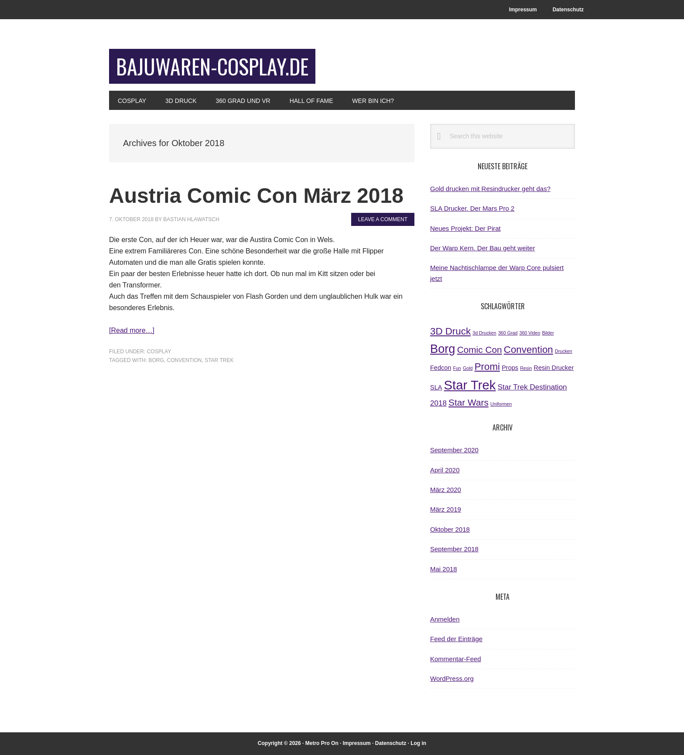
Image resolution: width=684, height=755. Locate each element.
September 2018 (454, 549)
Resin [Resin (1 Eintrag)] (526, 368)
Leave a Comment (382, 219)
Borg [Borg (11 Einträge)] (442, 348)
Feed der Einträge (456, 638)
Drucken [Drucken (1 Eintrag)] (563, 351)
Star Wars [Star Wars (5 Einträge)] (468, 402)
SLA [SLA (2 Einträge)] (436, 387)
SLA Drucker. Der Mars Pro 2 (472, 208)
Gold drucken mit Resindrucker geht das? (490, 188)
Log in (418, 743)
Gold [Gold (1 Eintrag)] (468, 368)
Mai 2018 (443, 569)
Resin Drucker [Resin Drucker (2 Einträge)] (554, 367)
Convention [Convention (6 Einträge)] (528, 349)
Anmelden (445, 619)
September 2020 (454, 450)
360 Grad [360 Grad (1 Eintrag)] (507, 332)
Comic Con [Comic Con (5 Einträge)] (479, 350)
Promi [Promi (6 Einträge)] (487, 366)
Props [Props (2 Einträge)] (510, 367)
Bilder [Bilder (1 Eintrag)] (548, 332)
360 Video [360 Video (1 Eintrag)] (530, 332)
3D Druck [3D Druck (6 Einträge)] (450, 331)
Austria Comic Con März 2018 (256, 195)
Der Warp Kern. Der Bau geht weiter (482, 248)
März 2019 (445, 509)
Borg (156, 360)
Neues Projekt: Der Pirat (465, 228)
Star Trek (219, 360)
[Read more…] (131, 330)
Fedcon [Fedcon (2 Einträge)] (440, 367)
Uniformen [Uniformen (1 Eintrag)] (501, 404)
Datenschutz (390, 743)
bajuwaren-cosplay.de (212, 66)
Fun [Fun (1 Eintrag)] (457, 368)
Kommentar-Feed (455, 659)
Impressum (357, 743)
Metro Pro (317, 743)
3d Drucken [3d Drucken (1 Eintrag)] (484, 332)
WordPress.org (452, 678)
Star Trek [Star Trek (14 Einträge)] (470, 385)
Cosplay (159, 351)
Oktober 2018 (450, 529)
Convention (184, 360)
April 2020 (445, 470)
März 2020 (445, 489)
